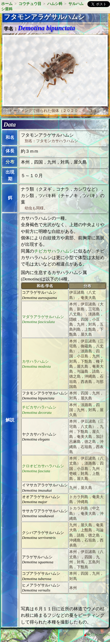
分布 (10, 161)
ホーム (7, 3)
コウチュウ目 (29, 3)
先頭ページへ (98, 635)
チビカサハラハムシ (54, 251)
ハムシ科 (54, 3)
